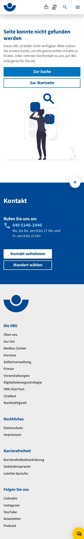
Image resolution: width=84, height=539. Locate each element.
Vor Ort (9, 341)
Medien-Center (15, 348)
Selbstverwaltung (17, 362)
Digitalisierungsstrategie (23, 382)
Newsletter (12, 518)
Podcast (10, 525)
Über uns (10, 334)
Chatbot (10, 396)
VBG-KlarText (14, 389)
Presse (9, 368)
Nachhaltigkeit (15, 402)
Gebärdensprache (17, 466)
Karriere (10, 355)
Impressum (12, 434)
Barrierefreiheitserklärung (24, 459)
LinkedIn (10, 498)
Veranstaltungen (17, 375)
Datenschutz (13, 428)
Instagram (12, 505)
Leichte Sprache (16, 473)
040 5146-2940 (27, 225)
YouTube (10, 512)
